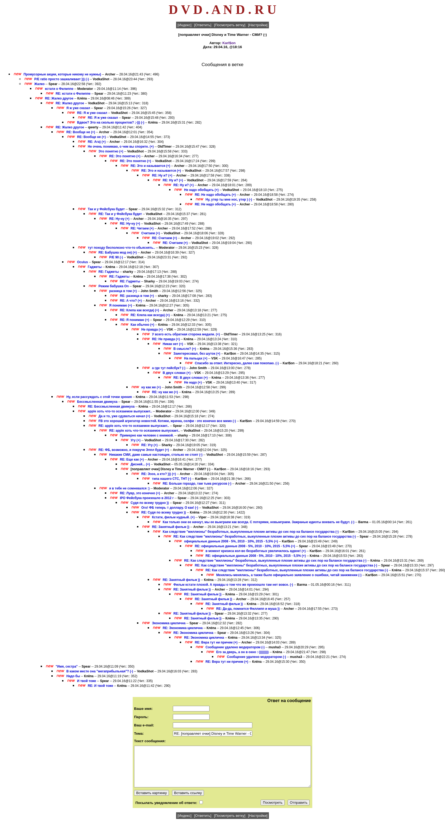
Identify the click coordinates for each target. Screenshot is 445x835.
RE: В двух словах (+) (190, 378)
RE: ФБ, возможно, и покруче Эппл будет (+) (133, 450)
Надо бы (73, 676)
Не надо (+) (193, 382)
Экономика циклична (168, 623)
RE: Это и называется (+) (150, 166)
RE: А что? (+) (131, 300)
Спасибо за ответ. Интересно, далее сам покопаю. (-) (237, 363)
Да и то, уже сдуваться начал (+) (124, 416)
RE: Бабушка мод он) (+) (117, 252)
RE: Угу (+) (149, 445)
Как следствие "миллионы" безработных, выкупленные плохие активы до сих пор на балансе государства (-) (250, 532)
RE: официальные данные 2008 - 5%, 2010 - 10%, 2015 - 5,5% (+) (245, 546)
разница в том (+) (123, 291)
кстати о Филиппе (59, 89)
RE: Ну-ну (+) (119, 219)
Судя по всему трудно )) (150, 503)
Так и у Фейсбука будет (106, 209)
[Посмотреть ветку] (229, 25)
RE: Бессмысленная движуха (111, 406)
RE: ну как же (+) (165, 392)
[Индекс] (184, 25)
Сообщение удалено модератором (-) (235, 647)
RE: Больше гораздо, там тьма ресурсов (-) (197, 483)
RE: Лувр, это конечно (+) (140, 493)
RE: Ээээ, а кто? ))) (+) (158, 474)
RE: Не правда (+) (166, 339)
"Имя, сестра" (67, 666)
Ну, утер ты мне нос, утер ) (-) (229, 199)
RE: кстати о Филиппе (73, 93)
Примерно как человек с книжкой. (147, 435)
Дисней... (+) (140, 464)
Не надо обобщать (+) (201, 190)
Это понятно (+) (110, 151)
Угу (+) (135, 440)
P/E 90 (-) (116, 257)
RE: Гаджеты (108, 272)
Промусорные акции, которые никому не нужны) (62, 74)
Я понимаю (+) (120, 305)
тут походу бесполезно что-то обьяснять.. (121, 248)
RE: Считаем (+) (164, 238)
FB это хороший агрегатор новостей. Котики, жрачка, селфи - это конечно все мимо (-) (167, 421)
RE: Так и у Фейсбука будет (120, 214)
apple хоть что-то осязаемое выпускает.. (120, 411)
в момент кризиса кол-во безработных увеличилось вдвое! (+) (256, 551)
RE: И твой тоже (100, 686)
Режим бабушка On (113, 286)
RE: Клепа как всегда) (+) (139, 310)
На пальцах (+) (195, 358)
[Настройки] (258, 25)
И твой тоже (86, 681)
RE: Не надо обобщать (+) (215, 195)
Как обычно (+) (142, 325)
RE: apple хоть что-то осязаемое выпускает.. (133, 426)
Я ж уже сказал (78, 108)
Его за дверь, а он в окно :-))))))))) (242, 652)
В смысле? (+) (184, 349)
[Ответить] (202, 25)
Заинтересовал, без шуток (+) (196, 353)
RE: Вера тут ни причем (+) (216, 642)
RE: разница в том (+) (137, 296)
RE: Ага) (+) (97, 142)
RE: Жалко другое (59, 98)
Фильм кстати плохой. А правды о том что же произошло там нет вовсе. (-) (233, 585)
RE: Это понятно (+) (124, 156)
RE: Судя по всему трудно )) (163, 512)
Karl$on (229, 43)
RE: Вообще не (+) (80, 132)
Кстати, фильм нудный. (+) (173, 517)
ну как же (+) (151, 387)
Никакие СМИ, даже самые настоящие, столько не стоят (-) (155, 455)
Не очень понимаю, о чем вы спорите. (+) (121, 146)
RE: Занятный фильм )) (170, 527)
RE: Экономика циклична (183, 628)
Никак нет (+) (173, 344)
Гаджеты (95, 267)
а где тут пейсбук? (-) (168, 368)
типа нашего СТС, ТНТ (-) (171, 479)
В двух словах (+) (177, 373)
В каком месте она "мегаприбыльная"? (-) (99, 671)
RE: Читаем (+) (142, 228)
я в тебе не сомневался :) (129, 488)
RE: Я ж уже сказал (92, 113)
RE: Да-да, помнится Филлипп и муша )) (248, 609)
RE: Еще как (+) (132, 459)
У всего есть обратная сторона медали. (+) (186, 334)
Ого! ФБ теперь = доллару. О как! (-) (169, 508)
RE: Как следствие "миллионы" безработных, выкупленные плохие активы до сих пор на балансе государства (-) (264, 536)
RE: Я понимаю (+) (134, 320)
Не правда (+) (152, 329)
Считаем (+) (150, 233)
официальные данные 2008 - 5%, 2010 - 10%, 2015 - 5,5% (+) (231, 541)
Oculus (82, 262)
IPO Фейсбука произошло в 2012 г (147, 498)
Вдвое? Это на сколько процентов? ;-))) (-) (110, 122)
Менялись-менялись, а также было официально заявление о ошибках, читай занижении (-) (289, 575)
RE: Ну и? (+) (162, 175)
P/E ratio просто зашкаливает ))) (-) (61, 79)
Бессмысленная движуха (97, 402)
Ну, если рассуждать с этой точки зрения (99, 397)
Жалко (39, 84)
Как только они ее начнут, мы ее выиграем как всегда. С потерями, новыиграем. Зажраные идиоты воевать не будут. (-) (258, 522)
